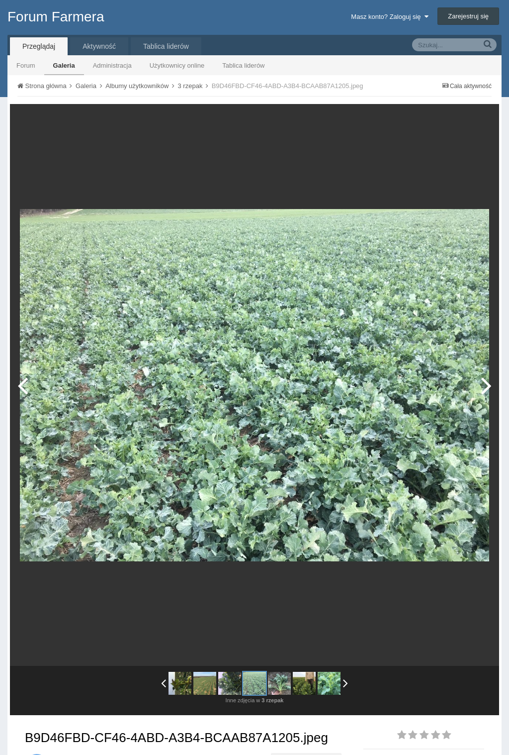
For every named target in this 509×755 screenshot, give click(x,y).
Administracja (112, 65)
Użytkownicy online (177, 65)
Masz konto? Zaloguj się (389, 16)
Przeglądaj (38, 46)
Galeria (64, 65)
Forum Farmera (55, 16)
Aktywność (99, 46)
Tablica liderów (243, 65)
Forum (25, 65)
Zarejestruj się (468, 16)
